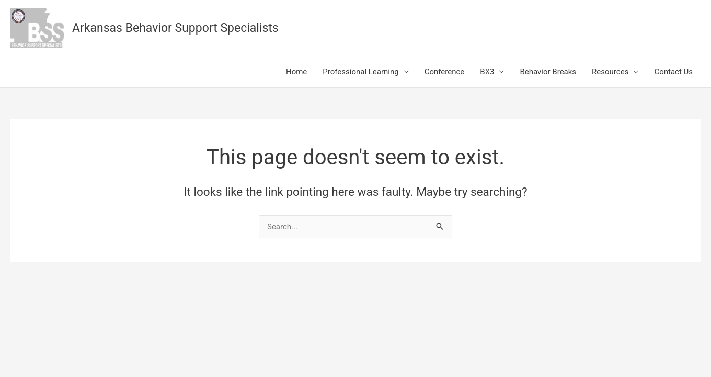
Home (296, 71)
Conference (445, 71)
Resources (610, 71)
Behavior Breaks (548, 71)
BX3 (487, 71)
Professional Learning (360, 71)
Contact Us (673, 71)
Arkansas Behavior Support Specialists (175, 28)
